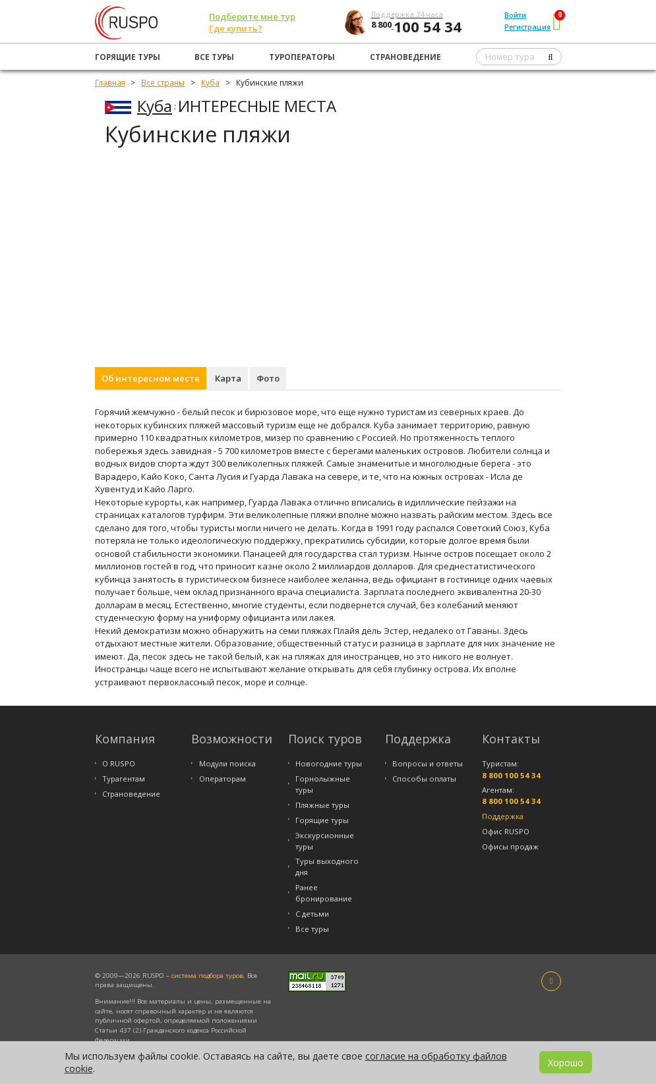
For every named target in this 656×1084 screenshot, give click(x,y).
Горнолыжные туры (322, 784)
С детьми (312, 914)
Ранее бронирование (323, 892)
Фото (268, 378)
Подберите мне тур (252, 16)
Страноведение (405, 56)
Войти (515, 15)
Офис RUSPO (505, 831)
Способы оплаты (424, 779)
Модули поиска (227, 763)
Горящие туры (127, 56)
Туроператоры (302, 56)
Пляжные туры (322, 805)
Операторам (222, 779)
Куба (154, 106)
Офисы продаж (510, 846)
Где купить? (235, 28)
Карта (228, 378)
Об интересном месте (151, 378)
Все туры (214, 56)
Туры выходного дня (327, 866)
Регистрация (527, 27)
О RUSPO (118, 763)
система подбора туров (207, 975)
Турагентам (123, 779)
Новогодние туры (328, 763)
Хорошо (565, 1062)
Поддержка (502, 816)
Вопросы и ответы (427, 763)
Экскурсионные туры (324, 840)
